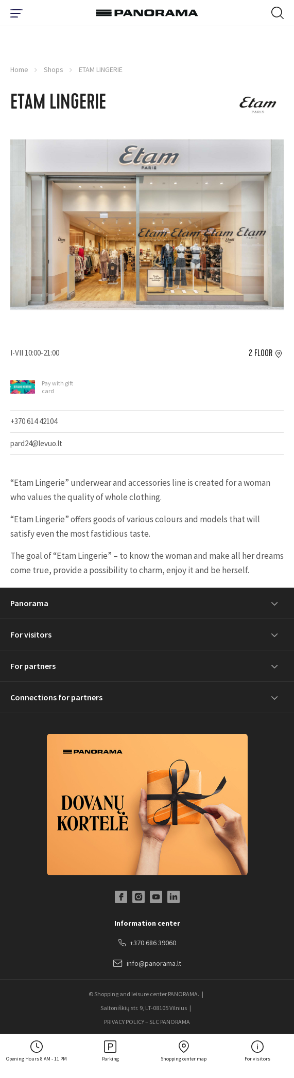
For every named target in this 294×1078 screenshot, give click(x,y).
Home (19, 69)
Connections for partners (56, 697)
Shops (53, 69)
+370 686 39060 (147, 943)
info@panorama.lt (147, 964)
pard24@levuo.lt (36, 443)
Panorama (29, 603)
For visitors (30, 634)
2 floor (260, 353)
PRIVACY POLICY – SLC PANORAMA (147, 1022)
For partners (33, 666)
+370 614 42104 (33, 421)
